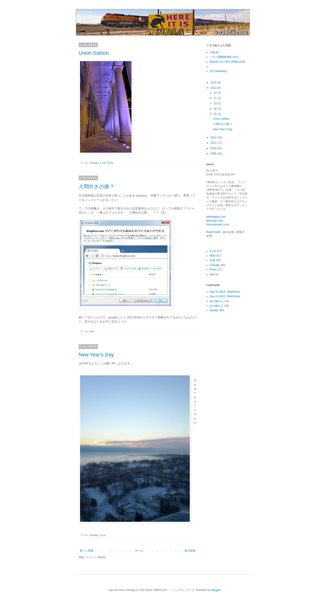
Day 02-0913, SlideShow (225, 291)
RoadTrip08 (213, 232)
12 (215, 92)
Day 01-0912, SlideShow (225, 296)
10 (215, 103)
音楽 (212, 260)
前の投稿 (190, 550)
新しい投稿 (87, 550)
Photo (110, 162)
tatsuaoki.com (214, 220)
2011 (213, 142)
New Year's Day (96, 354)
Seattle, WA (217, 310)
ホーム (139, 550)
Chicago (94, 162)
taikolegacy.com (216, 216)
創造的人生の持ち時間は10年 (228, 61)
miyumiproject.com (217, 224)
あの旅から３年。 (221, 301)
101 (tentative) (218, 71)
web (91, 331)
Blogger (216, 590)
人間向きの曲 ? (96, 186)
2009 (213, 153)
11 (215, 98)
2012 (213, 137)
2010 (213, 148)
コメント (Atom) (95, 557)
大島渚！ (215, 52)
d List (103, 162)
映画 (212, 255)
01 (215, 114)
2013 (213, 87)
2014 (213, 82)
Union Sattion (94, 53)
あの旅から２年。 (221, 305)
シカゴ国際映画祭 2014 (224, 57)
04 (215, 108)
